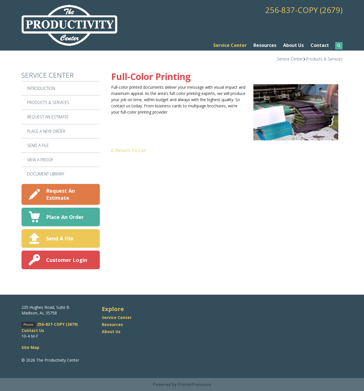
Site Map (30, 347)
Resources (264, 45)
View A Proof (40, 159)
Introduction (41, 88)
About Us (293, 45)
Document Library (45, 174)
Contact (320, 45)
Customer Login (66, 260)
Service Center (230, 45)
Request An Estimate (48, 117)
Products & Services (324, 59)
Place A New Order (46, 131)
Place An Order (65, 217)
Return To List (130, 150)
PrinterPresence (194, 384)
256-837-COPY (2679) (304, 10)
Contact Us (32, 330)
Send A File (38, 145)
